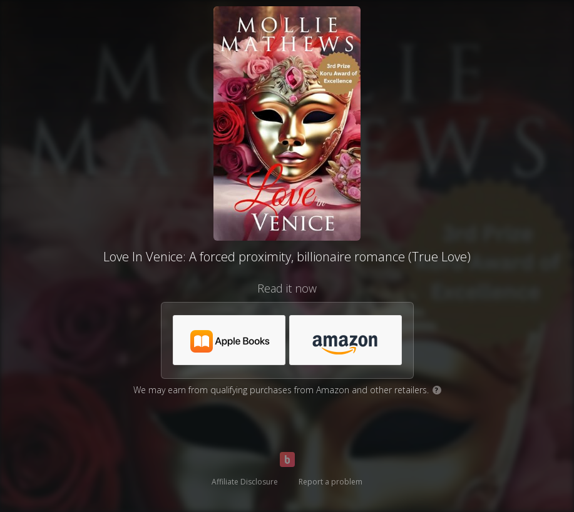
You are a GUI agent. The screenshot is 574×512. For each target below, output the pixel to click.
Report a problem (330, 481)
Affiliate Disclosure (245, 481)
